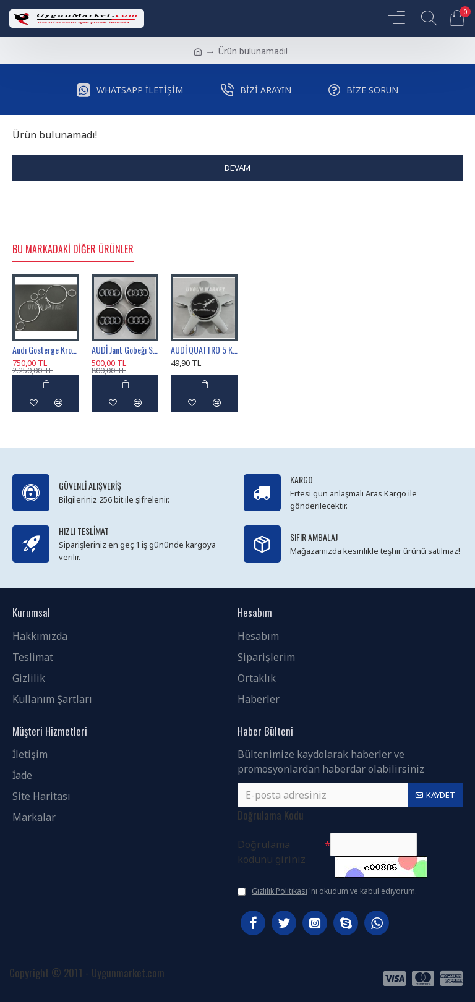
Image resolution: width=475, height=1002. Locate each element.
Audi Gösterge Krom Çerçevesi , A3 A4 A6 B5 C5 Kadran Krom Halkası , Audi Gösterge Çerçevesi (45, 349)
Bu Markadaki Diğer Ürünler (73, 250)
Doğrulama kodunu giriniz (272, 852)
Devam (237, 167)
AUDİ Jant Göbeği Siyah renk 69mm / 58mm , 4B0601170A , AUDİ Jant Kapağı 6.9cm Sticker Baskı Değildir (125, 349)
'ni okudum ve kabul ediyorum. (327, 891)
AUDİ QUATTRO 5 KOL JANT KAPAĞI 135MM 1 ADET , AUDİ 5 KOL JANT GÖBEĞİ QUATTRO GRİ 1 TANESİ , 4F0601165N (204, 349)
